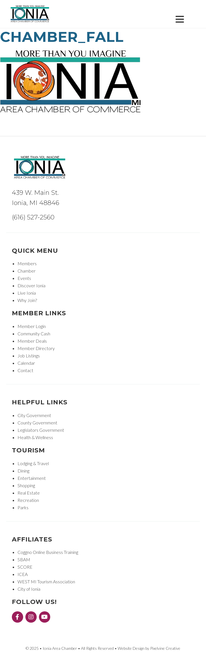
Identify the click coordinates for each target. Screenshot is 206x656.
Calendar (26, 363)
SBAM (23, 559)
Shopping (26, 485)
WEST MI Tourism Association (46, 581)
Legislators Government (40, 430)
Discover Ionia (31, 285)
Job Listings (28, 355)
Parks (23, 507)
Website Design (131, 648)
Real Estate (28, 492)
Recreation (28, 500)
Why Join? (27, 300)
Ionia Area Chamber (30, 14)
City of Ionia (28, 589)
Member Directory (36, 348)
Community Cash (33, 333)
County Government (37, 422)
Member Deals (32, 341)
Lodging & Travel (33, 463)
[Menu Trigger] (179, 18)
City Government (34, 415)
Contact (25, 370)
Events (24, 278)
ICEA (22, 574)
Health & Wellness (35, 437)
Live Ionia (26, 292)
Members (27, 263)
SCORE (24, 566)
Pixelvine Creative (165, 648)
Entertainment (31, 478)
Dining (23, 470)
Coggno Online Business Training (47, 552)
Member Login (31, 326)
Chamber (26, 270)
